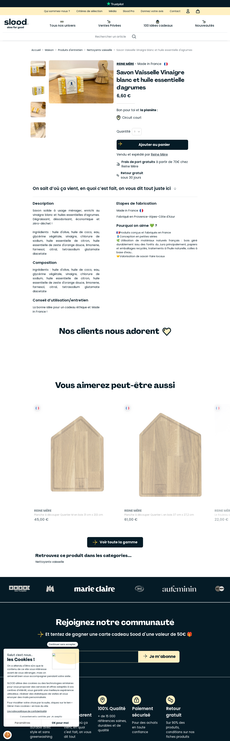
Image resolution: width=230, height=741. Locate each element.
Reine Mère (125, 62)
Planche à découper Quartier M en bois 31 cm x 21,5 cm (60, 476)
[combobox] (137, 130)
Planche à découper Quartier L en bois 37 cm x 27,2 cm (116, 476)
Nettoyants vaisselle (49, 527)
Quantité (123, 130)
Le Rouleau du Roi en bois (162, 474)
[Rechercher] (113, 37)
